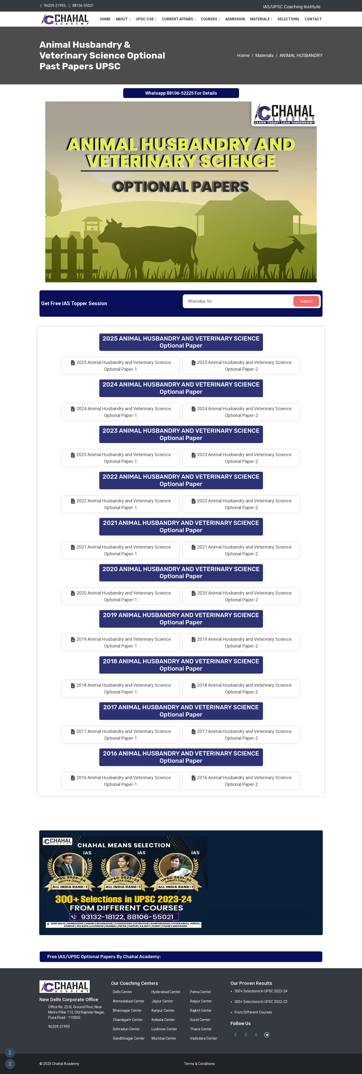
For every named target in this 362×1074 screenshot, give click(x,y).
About (122, 19)
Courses (209, 19)
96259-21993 (54, 6)
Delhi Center (122, 992)
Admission (235, 19)
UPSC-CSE (145, 19)
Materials (260, 19)
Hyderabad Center (166, 992)
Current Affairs (177, 19)
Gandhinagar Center (129, 1038)
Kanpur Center (163, 1010)
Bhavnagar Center (127, 1010)
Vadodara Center (203, 1038)
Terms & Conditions (199, 1064)
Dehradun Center (126, 1029)
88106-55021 (83, 6)
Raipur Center (201, 1001)
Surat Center (200, 1020)
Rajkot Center (201, 1010)
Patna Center (200, 992)
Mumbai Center (164, 1038)
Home (105, 19)
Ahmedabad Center (128, 1001)
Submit (306, 301)
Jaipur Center (162, 1001)
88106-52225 (180, 93)
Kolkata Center (163, 1020)
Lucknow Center (164, 1029)
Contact (313, 19)
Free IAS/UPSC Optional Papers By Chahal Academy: (104, 956)
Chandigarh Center (128, 1020)
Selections (288, 19)
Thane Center (201, 1029)
